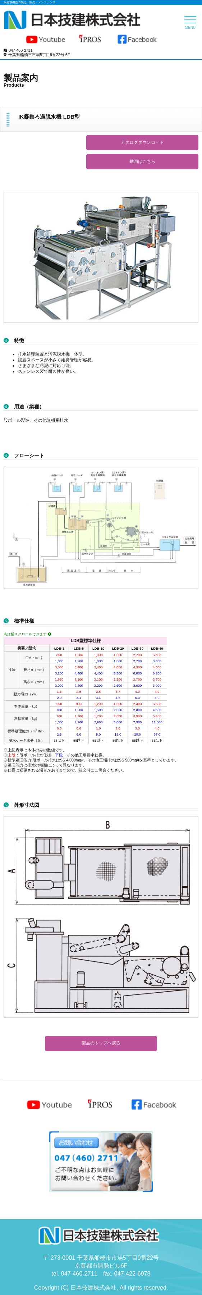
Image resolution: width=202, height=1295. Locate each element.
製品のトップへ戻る (101, 1042)
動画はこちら (142, 161)
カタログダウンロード (142, 142)
